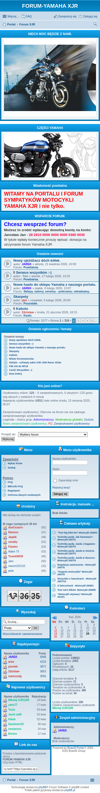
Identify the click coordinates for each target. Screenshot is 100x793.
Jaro (10, 561)
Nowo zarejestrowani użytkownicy (24, 423)
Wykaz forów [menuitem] (15, 463)
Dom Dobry (15, 373)
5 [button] (92, 320)
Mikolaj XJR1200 (18, 700)
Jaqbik (12, 537)
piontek (13, 666)
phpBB (42, 787)
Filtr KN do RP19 (18, 366)
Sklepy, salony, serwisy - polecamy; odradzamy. (56, 291)
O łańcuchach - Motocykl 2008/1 (75, 585)
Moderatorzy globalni (69, 419)
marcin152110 (16, 566)
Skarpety (20, 297)
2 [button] (78, 320)
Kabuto (22, 309)
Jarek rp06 (15, 714)
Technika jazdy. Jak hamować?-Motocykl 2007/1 (75, 538)
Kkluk (11, 719)
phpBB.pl (69, 790)
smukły (12, 541)
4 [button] (87, 320)
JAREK (26, 264)
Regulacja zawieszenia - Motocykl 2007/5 (76, 566)
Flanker (13, 546)
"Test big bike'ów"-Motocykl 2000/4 (77, 532)
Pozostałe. (30, 303)
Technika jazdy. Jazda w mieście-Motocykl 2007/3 (76, 552)
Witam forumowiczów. (21, 358)
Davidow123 (16, 724)
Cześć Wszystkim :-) (20, 370)
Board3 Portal (75, 747)
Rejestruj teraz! (61, 487)
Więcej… (13, 16)
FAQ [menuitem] (29, 16)
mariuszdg (15, 676)
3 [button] (83, 320)
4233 (43, 661)
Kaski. (27, 315)
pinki (11, 570)
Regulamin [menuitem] (14, 490)
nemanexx (14, 728)
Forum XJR (27, 779)
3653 (43, 671)
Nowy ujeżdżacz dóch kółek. (37, 260)
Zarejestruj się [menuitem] (67, 16)
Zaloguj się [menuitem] (90, 16)
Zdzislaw (28, 312)
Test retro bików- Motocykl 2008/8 (76, 590)
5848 (43, 656)
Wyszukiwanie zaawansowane (22, 633)
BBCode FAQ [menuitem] (15, 486)
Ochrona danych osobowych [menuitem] (24, 495)
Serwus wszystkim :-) (33, 272)
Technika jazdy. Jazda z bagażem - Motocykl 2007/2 (76, 545)
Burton (12, 733)
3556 (43, 676)
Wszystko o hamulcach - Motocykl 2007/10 (76, 580)
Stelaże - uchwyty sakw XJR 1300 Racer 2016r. (35, 362)
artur (11, 661)
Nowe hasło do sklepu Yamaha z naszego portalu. (54, 285)
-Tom (25, 276)
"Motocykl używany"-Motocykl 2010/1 (74, 595)
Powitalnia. (31, 267)
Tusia (11, 709)
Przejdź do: (8, 434)
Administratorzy (44, 419)
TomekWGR (15, 556)
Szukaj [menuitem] (95, 25)
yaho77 (12, 704)
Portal (11, 24)
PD (50, 423)
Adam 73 (13, 551)
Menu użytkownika (74, 450)
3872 (43, 666)
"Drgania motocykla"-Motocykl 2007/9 (74, 573)
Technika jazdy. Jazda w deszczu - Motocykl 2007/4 (76, 559)
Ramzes (13, 532)
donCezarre (15, 527)
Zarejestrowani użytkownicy (72, 423)
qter (24, 300)
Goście (88, 419)
